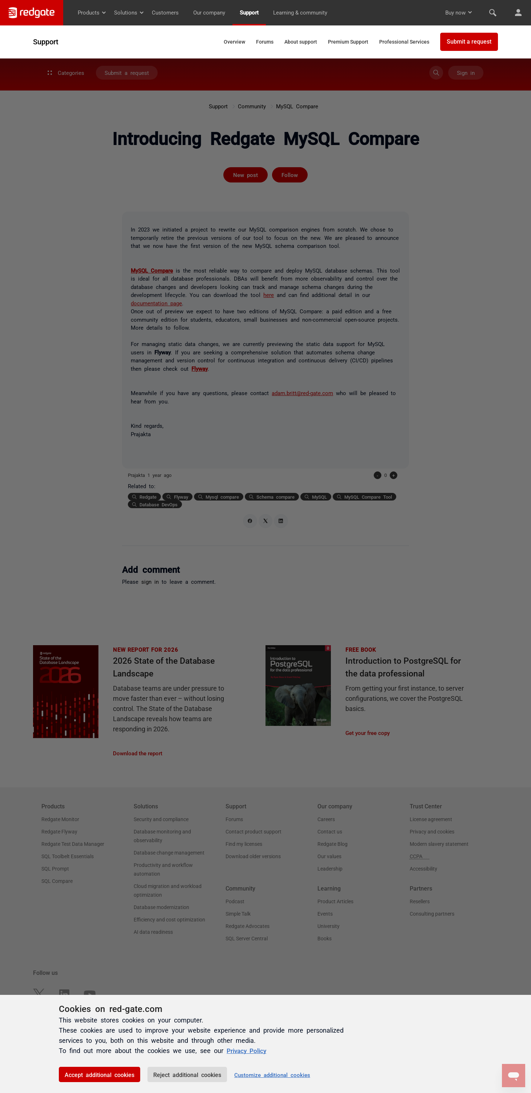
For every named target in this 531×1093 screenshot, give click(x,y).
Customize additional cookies (272, 1074)
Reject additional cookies (187, 1074)
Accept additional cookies (99, 1074)
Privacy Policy (248, 1050)
